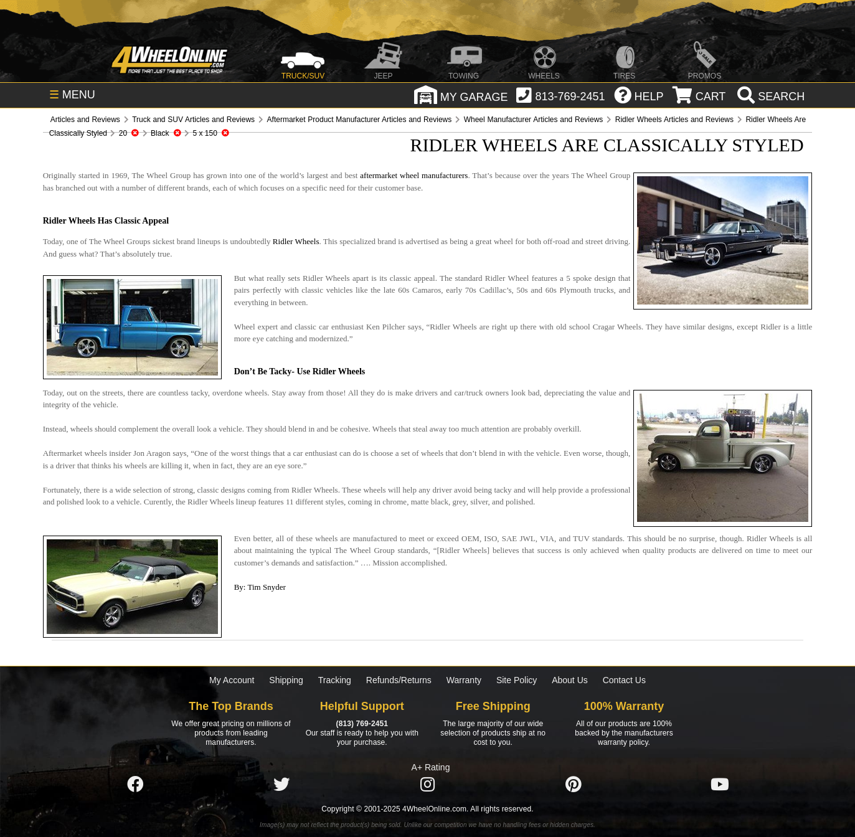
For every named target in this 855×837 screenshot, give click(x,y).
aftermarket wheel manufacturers (414, 175)
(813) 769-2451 (362, 723)
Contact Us (624, 680)
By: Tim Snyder (260, 587)
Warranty (463, 680)
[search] (769, 96)
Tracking (334, 680)
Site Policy (516, 680)
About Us (570, 680)
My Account (231, 680)
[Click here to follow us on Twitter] (281, 784)
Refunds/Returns (399, 680)
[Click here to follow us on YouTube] (719, 784)
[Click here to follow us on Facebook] (135, 784)
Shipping (286, 680)
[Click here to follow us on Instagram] (427, 784)
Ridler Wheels (296, 241)
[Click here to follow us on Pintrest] (573, 784)
